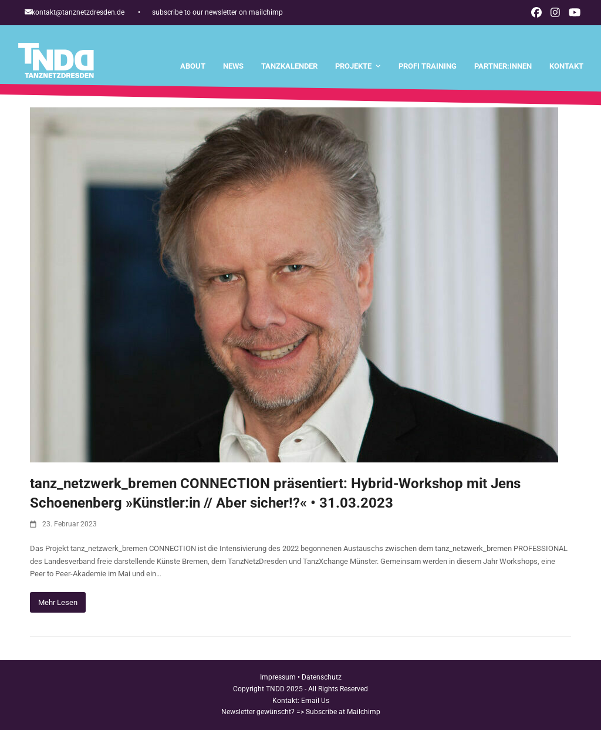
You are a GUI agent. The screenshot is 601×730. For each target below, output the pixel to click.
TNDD (275, 689)
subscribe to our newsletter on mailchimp (217, 12)
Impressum (278, 677)
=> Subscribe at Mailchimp (338, 712)
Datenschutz (322, 677)
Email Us (315, 701)
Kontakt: (286, 701)
